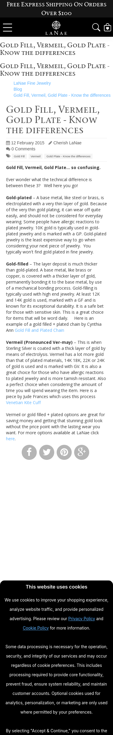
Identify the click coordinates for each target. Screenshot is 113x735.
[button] (96, 28)
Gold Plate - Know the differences (68, 156)
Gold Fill (19, 156)
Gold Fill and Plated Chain (39, 330)
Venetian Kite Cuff (23, 402)
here (10, 438)
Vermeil (36, 156)
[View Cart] (107, 28)
